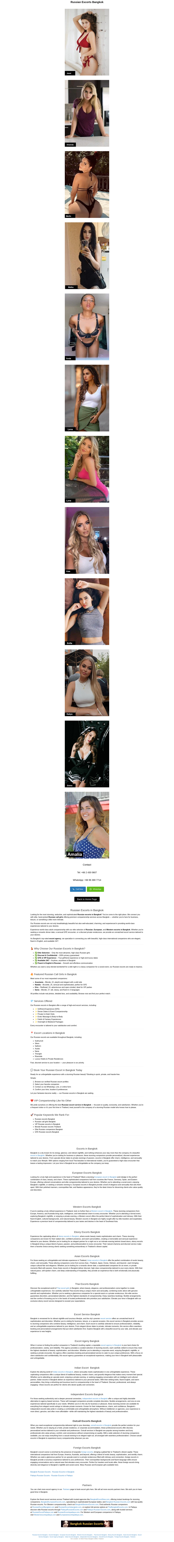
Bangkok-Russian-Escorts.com (118, 1502)
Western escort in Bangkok (101, 1211)
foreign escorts (87, 1452)
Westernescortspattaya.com (45, 1515)
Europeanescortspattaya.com (71, 1515)
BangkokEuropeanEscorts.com (53, 1502)
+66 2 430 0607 (89, 872)
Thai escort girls (63, 1288)
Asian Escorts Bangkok (130, 1535)
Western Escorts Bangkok (84, 1535)
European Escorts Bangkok (67, 1535)
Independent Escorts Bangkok (89, 1537)
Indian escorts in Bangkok (63, 1372)
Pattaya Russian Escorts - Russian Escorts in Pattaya (51, 1475)
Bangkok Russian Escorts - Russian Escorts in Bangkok (52, 1472)
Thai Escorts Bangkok (100, 1535)
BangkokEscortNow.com (100, 1499)
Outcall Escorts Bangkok (105, 1537)
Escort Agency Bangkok (56, 1537)
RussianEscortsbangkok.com (69, 1507)
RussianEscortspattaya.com (69, 1512)
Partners (66, 1489)
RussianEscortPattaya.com (43, 1512)
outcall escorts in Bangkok (101, 1425)
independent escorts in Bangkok (95, 1399)
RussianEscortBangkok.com (43, 1507)
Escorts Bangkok (53, 1535)
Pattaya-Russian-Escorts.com (98, 1510)
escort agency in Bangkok (111, 1345)
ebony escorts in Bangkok (68, 1236)
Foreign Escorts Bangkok (121, 1537)
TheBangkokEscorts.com (118, 1507)
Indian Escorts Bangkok (71, 1537)
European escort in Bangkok (105, 1177)
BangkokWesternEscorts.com (87, 1504)
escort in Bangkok (37, 1155)
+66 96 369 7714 (92, 880)
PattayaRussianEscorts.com (72, 1510)
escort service (105, 1318)
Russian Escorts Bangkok (40, 1535)
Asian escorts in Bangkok (97, 1260)
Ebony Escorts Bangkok (115, 1535)
